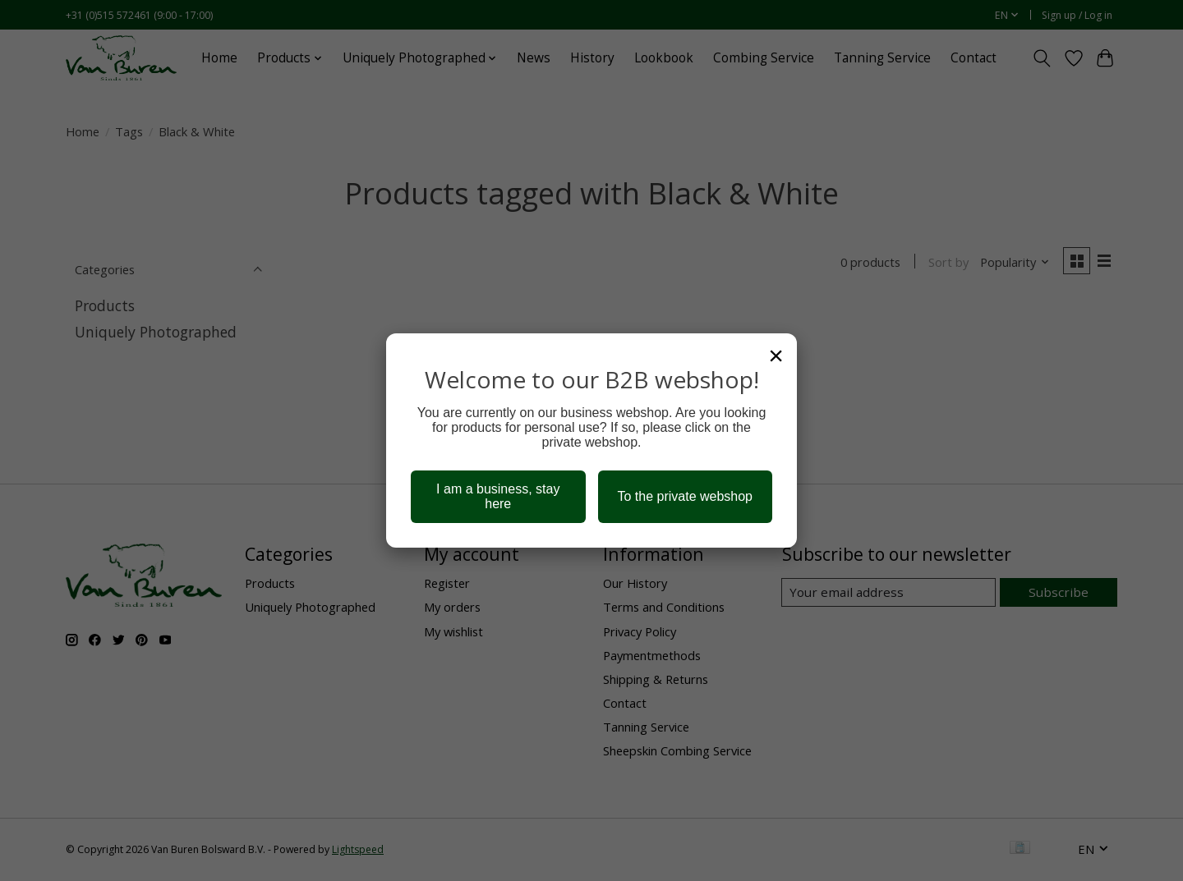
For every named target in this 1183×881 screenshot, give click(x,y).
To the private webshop (685, 496)
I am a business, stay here (497, 496)
